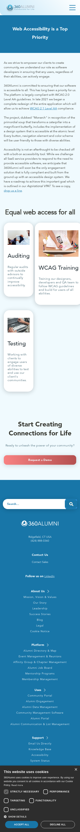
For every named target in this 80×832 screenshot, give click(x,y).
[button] (40, 816)
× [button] (75, 769)
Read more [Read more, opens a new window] (17, 785)
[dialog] (40, 799)
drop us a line (13, 191)
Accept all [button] (21, 824)
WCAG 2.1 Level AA (43, 108)
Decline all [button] (58, 824)
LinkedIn (49, 576)
